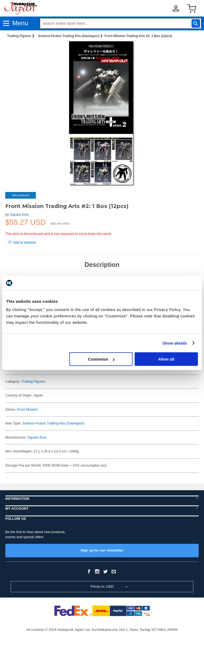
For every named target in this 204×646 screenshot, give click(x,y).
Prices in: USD (102, 586)
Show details (175, 343)
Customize (101, 359)
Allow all (166, 359)
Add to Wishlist (22, 242)
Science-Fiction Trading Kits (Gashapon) (68, 36)
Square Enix (19, 214)
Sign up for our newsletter (101, 550)
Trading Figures (19, 36)
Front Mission (27, 409)
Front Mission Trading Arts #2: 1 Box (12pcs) (138, 36)
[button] (189, 50)
